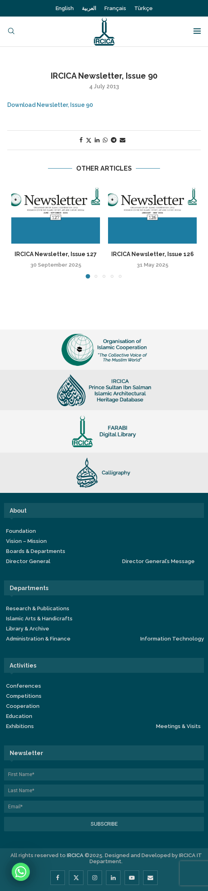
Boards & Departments (35, 551)
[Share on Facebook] (81, 140)
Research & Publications (37, 608)
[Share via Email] (122, 140)
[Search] (11, 31)
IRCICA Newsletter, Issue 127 (56, 254)
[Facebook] (57, 877)
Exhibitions (20, 726)
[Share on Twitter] (89, 140)
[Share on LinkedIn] (97, 140)
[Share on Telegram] (113, 140)
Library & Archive (27, 629)
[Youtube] (132, 877)
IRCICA (75, 855)
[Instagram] (94, 877)
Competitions (24, 696)
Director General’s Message (158, 561)
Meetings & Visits (178, 726)
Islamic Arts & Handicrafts (39, 619)
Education (19, 716)
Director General (28, 561)
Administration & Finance (38, 639)
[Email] (150, 877)
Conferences (23, 686)
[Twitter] (76, 877)
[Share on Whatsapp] (105, 140)
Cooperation (23, 706)
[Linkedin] (113, 877)
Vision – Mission (26, 541)
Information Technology (172, 639)
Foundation (21, 531)
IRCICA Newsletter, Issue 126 (152, 254)
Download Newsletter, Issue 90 (50, 105)
